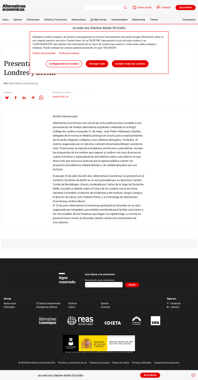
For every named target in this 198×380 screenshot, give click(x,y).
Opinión (17, 19)
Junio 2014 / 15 (60, 96)
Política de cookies (69, 53)
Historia (72, 303)
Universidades (119, 19)
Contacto (166, 7)
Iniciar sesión (145, 7)
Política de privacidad (43, 53)
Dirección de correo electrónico (99, 280)
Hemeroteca (79, 19)
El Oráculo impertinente (48, 303)
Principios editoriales (141, 362)
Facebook (175, 303)
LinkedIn (174, 307)
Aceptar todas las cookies (130, 63)
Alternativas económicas (23, 83)
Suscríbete (185, 7)
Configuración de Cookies (64, 63)
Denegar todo (97, 63)
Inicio (5, 19)
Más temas (100, 19)
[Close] (193, 375)
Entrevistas (33, 19)
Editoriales (9, 307)
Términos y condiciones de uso (72, 362)
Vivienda (105, 307)
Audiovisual (10, 303)
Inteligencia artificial (46, 307)
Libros (71, 307)
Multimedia (138, 19)
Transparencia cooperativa (166, 362)
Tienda (154, 19)
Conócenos (189, 19)
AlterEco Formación (55, 19)
